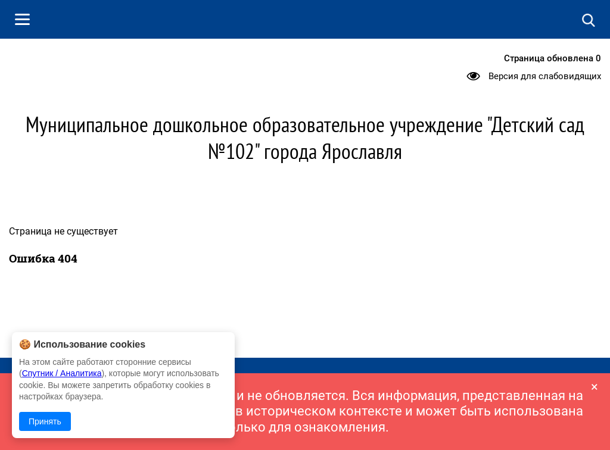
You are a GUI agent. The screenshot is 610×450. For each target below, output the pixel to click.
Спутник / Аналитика (62, 373)
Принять (45, 421)
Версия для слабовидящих (544, 76)
